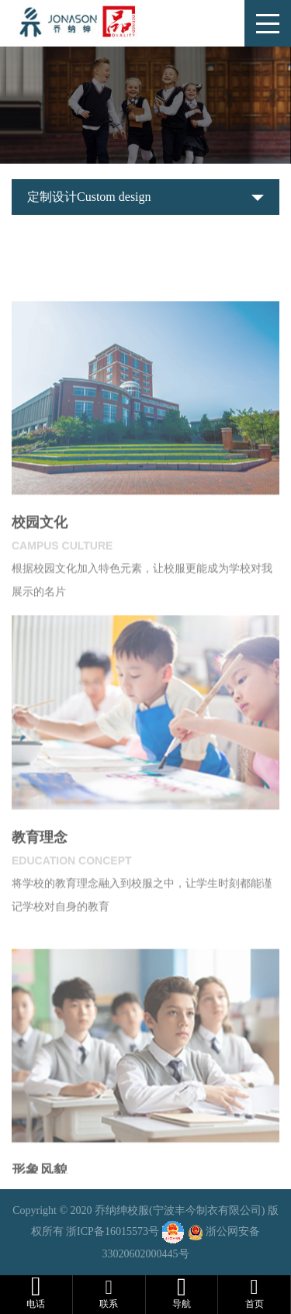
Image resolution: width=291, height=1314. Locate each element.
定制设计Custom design (89, 196)
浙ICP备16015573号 (112, 1232)
